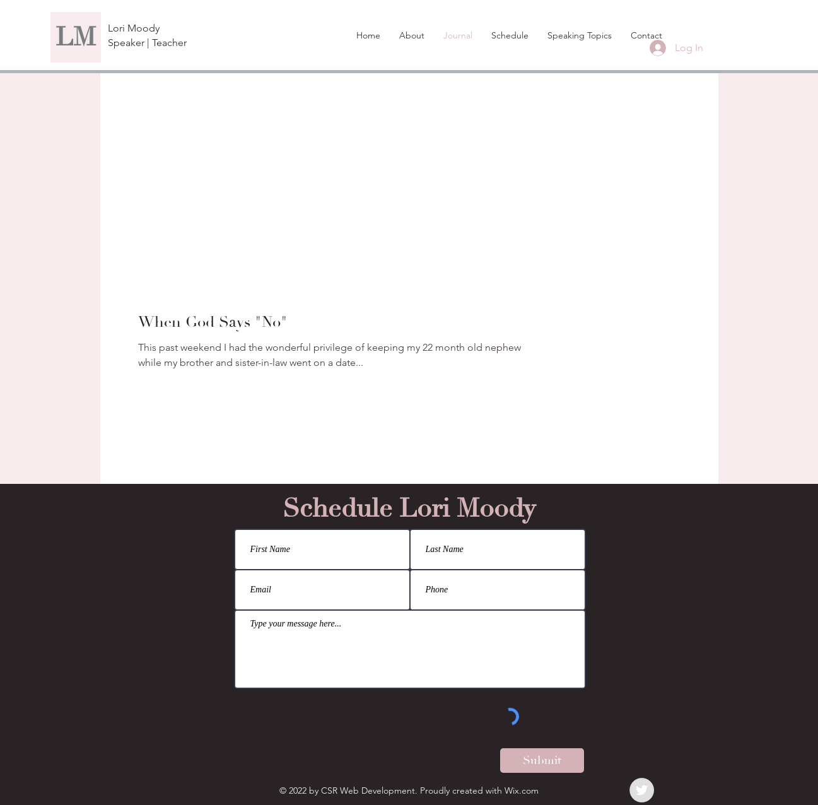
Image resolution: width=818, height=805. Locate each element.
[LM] (75, 37)
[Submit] (542, 760)
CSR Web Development (368, 790)
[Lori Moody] (152, 28)
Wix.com (522, 790)
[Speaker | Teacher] (147, 42)
